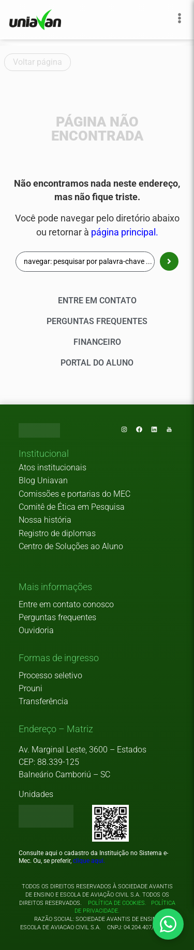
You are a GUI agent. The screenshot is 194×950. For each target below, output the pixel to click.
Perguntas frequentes (57, 617)
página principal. (124, 232)
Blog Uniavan (43, 480)
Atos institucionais (52, 467)
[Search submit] (169, 261)
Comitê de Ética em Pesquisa (72, 507)
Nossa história (45, 520)
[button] (44, 454)
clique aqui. (89, 860)
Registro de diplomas (57, 533)
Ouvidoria (36, 630)
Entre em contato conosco (66, 604)
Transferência (43, 701)
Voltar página (37, 62)
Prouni (30, 688)
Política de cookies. (117, 903)
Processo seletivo (50, 675)
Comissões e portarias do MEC (74, 494)
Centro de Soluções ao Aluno (71, 546)
